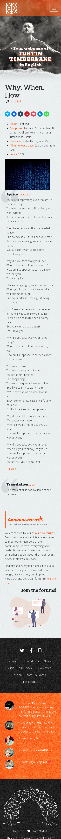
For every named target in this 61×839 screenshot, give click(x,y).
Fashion (17, 675)
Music (10, 668)
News (47, 661)
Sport (28, 675)
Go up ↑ (11, 469)
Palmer (12, 661)
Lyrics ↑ (32, 484)
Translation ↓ (24, 194)
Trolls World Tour (30, 661)
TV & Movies (44, 668)
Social (29, 668)
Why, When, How (24, 91)
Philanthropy (29, 682)
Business (40, 675)
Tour (20, 668)
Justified (16, 101)
